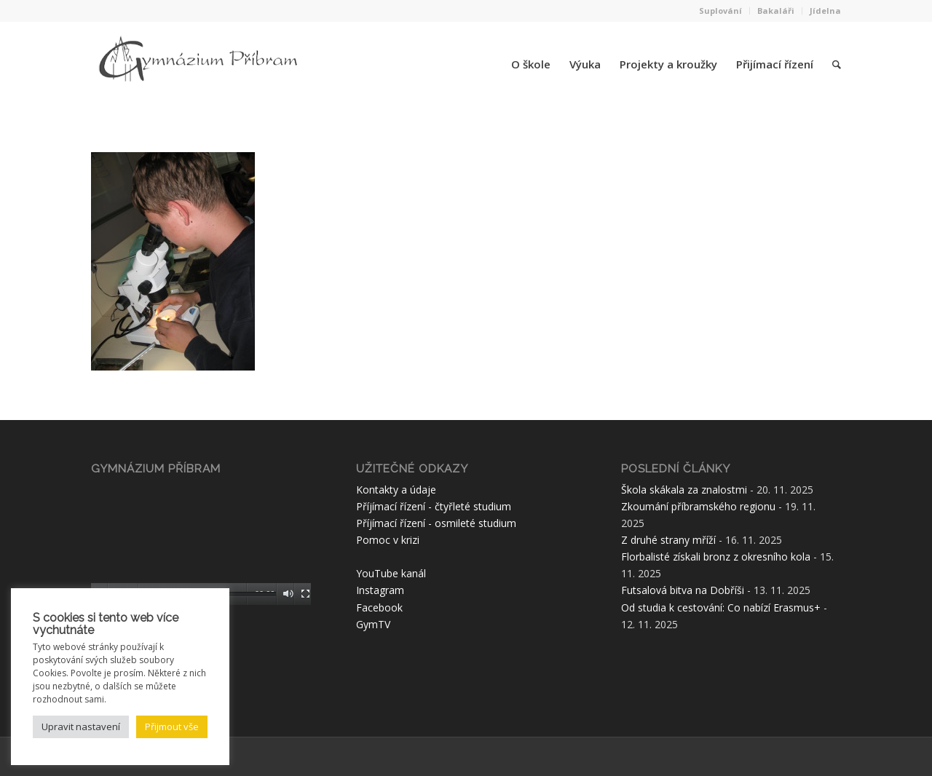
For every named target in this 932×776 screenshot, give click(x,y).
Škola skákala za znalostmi (684, 489)
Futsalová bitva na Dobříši (682, 590)
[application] (201, 543)
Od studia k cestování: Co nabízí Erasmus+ (721, 607)
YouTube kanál (391, 573)
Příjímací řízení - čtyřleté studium (433, 506)
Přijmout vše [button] (172, 726)
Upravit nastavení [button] (81, 726)
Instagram (380, 590)
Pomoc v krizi (387, 540)
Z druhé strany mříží (668, 540)
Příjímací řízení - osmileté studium (436, 523)
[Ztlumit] (288, 594)
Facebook (379, 607)
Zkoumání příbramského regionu (698, 506)
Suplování (720, 10)
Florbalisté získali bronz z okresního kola (715, 556)
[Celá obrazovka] (305, 594)
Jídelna (825, 10)
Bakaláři (775, 10)
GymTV (373, 624)
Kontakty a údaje (396, 489)
